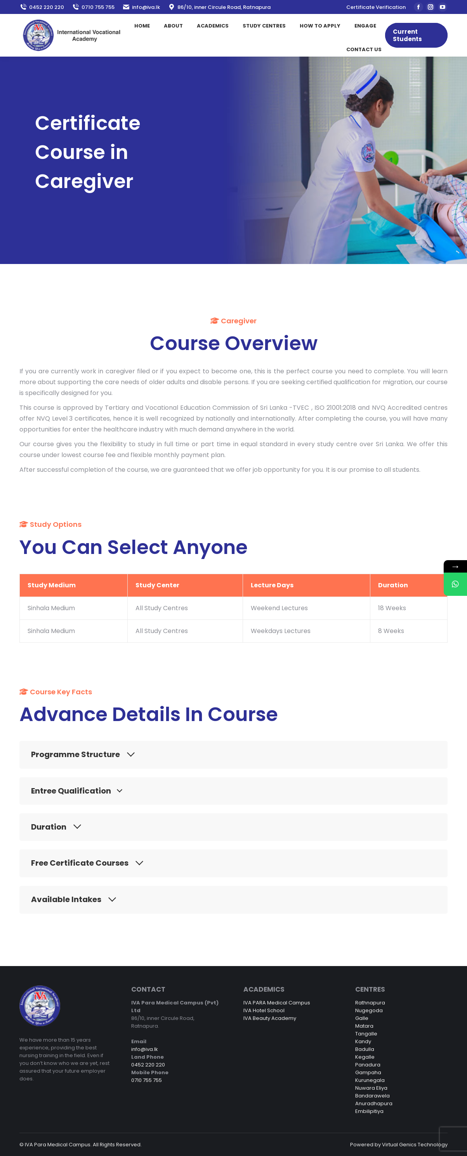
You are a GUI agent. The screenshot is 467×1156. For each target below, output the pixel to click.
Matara (364, 1026)
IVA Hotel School (264, 1010)
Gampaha (368, 1072)
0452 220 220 (41, 7)
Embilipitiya (369, 1111)
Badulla (364, 1049)
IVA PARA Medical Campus (276, 1002)
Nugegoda (369, 1010)
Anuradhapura (373, 1103)
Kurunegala (370, 1080)
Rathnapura (370, 1002)
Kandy (363, 1041)
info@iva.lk (141, 7)
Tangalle (366, 1033)
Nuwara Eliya (371, 1088)
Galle (361, 1018)
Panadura (367, 1064)
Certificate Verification (376, 7)
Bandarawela (372, 1095)
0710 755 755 (93, 7)
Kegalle (365, 1057)
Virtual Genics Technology (415, 1144)
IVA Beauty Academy (269, 1018)
